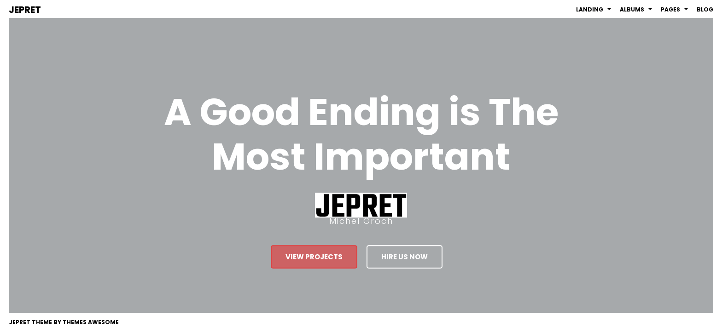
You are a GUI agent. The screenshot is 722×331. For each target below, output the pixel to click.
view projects (314, 257)
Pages (674, 9)
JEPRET (25, 9)
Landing (593, 9)
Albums (636, 9)
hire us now (404, 257)
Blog (705, 9)
